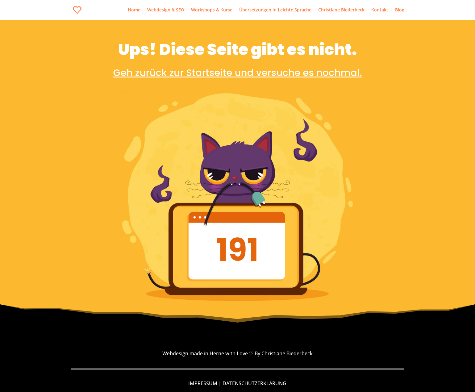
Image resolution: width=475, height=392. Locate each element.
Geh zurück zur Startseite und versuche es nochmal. (237, 72)
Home (134, 10)
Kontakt (379, 10)
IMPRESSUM (202, 383)
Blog (399, 10)
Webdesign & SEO (165, 10)
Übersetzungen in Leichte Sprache (275, 10)
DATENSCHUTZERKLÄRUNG (254, 383)
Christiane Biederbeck (341, 10)
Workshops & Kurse (211, 10)
